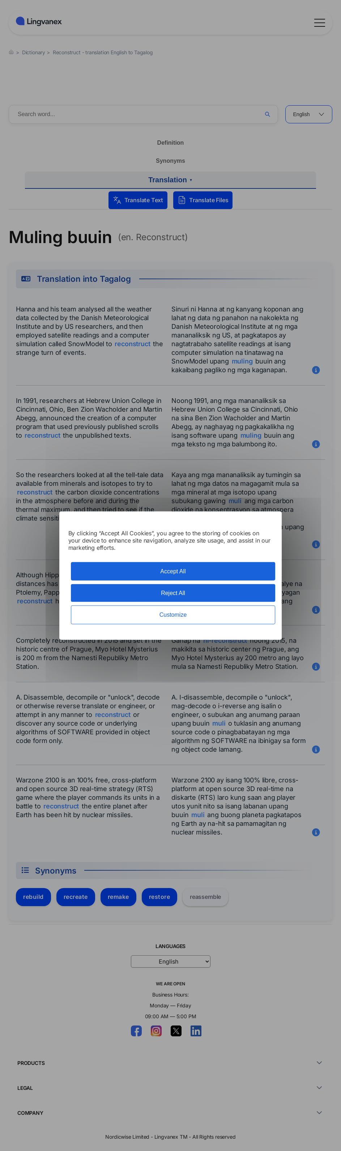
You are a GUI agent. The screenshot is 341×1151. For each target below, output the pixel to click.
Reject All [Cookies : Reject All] (173, 593)
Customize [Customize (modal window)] (173, 615)
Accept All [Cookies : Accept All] (173, 571)
